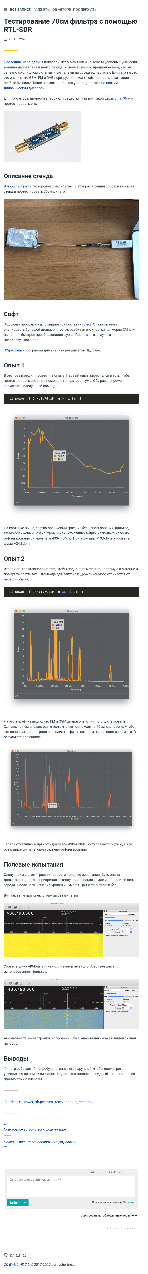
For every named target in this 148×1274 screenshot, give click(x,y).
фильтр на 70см (117, 98)
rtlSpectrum (13, 350)
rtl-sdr (86, 324)
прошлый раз (18, 186)
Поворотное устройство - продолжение (71, 1127)
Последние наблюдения (23, 62)
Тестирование (65, 1102)
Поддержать (86, 9)
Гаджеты (42, 9)
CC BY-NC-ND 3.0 (17, 1264)
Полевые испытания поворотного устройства (71, 1144)
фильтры (86, 1102)
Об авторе (62, 9)
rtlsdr (13, 1102)
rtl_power (26, 1102)
